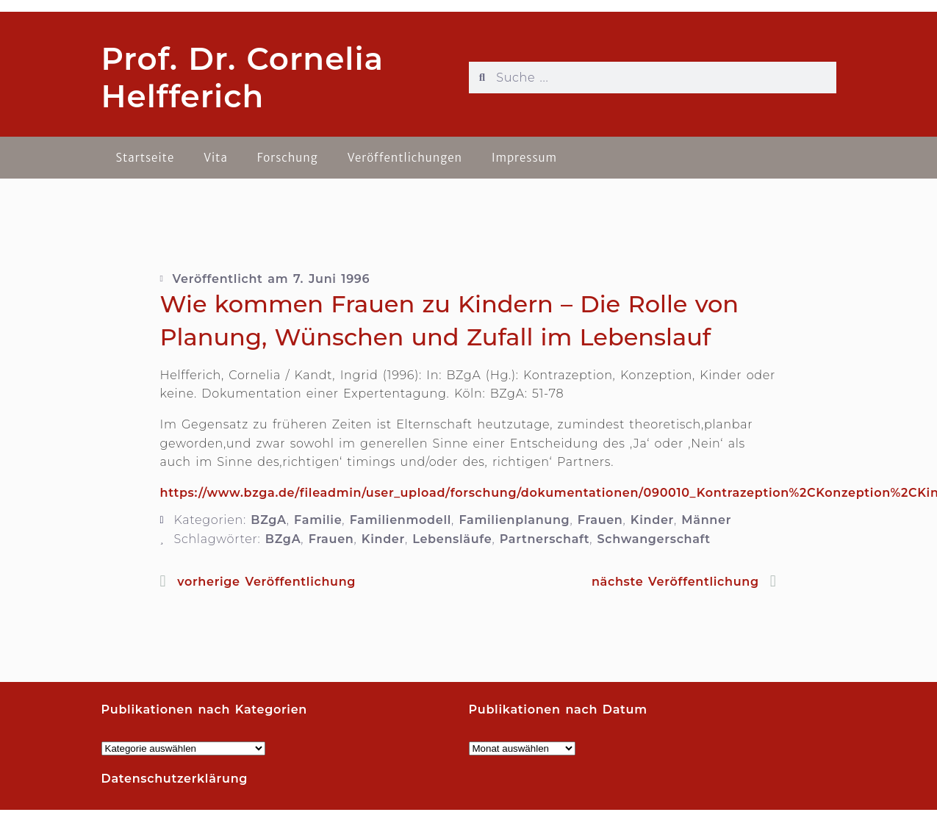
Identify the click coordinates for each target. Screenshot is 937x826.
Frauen (600, 520)
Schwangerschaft (654, 539)
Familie (318, 520)
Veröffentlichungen (405, 158)
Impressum (524, 158)
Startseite (145, 158)
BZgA (269, 520)
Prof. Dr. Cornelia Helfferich (242, 77)
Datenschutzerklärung (174, 779)
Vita (216, 158)
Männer (706, 520)
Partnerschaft (544, 539)
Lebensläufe (452, 539)
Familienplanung (514, 520)
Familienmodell (400, 520)
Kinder (652, 520)
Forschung (287, 158)
